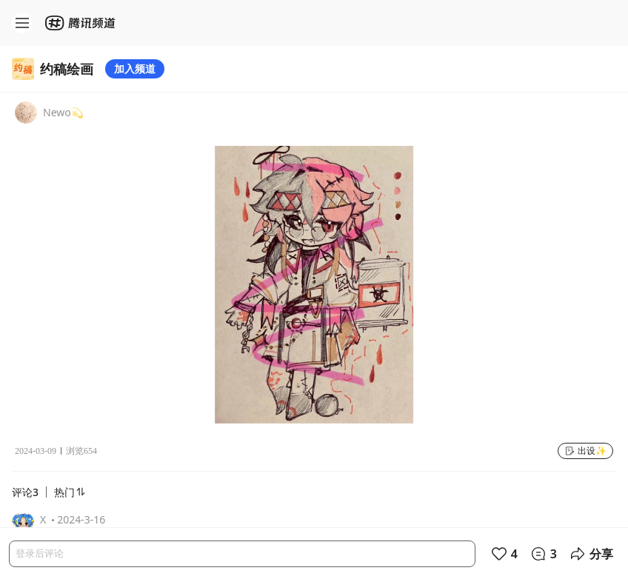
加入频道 (135, 68)
